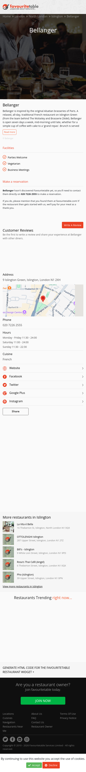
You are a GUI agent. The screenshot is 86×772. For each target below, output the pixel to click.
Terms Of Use (68, 713)
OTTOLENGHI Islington (30, 536)
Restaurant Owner (42, 726)
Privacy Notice (68, 718)
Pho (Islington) (25, 574)
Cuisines (7, 718)
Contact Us (37, 722)
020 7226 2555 (12, 325)
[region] (43, 302)
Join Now (43, 701)
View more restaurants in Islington (22, 586)
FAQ (33, 718)
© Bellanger (8, 138)
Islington (57, 16)
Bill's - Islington (25, 549)
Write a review (72, 225)
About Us (36, 713)
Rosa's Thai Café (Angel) (30, 562)
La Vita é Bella (25, 524)
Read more (9, 132)
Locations (8, 713)
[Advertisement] (43, 256)
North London (38, 16)
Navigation (9, 722)
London (20, 16)
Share (15, 411)
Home (7, 16)
